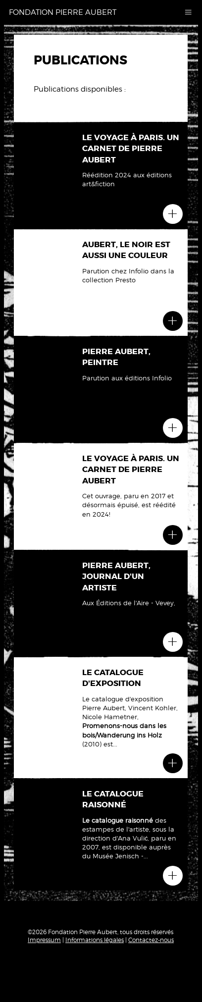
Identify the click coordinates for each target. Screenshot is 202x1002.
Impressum (44, 940)
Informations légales (94, 940)
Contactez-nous (151, 940)
